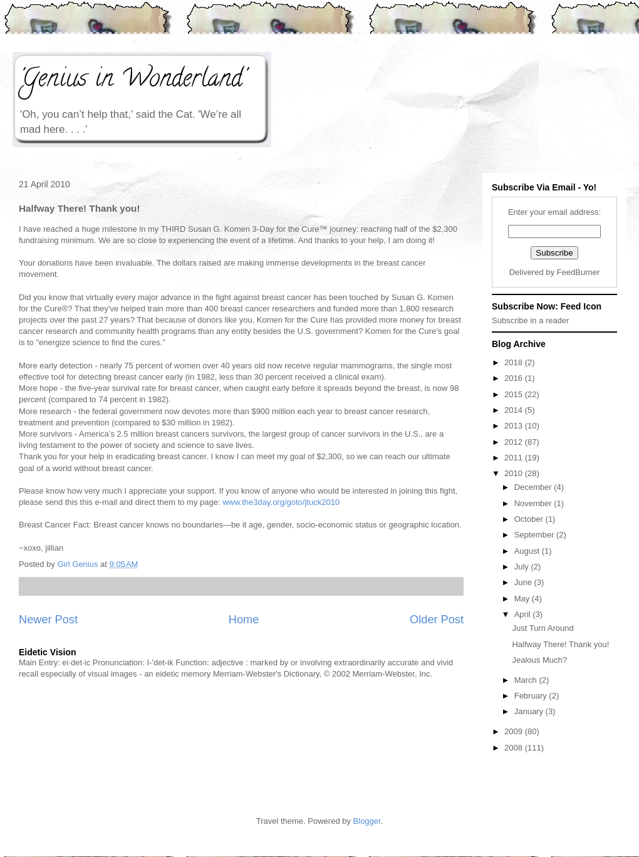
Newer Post (48, 619)
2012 (514, 442)
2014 (514, 410)
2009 (514, 731)
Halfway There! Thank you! (560, 644)
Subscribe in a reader (530, 320)
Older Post (437, 619)
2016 (514, 378)
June (524, 582)
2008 (514, 747)
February (531, 695)
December (534, 487)
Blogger (367, 821)
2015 (514, 394)
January (530, 711)
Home (244, 619)
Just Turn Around (542, 628)
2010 (514, 473)
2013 (514, 425)
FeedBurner (578, 272)
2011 (514, 457)
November (534, 503)
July (522, 566)
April (523, 614)
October (530, 519)
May (523, 598)
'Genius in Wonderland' (132, 80)
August (528, 551)
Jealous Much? (539, 660)
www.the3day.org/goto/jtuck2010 (281, 502)
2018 (514, 362)
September (535, 534)
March (526, 680)
